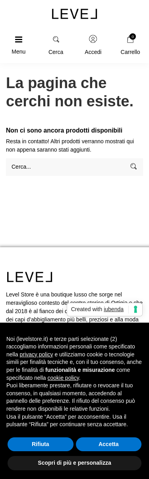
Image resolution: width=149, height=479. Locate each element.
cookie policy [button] (63, 378)
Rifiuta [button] (40, 444)
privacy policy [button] (36, 354)
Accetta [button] (109, 444)
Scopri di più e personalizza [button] (74, 463)
